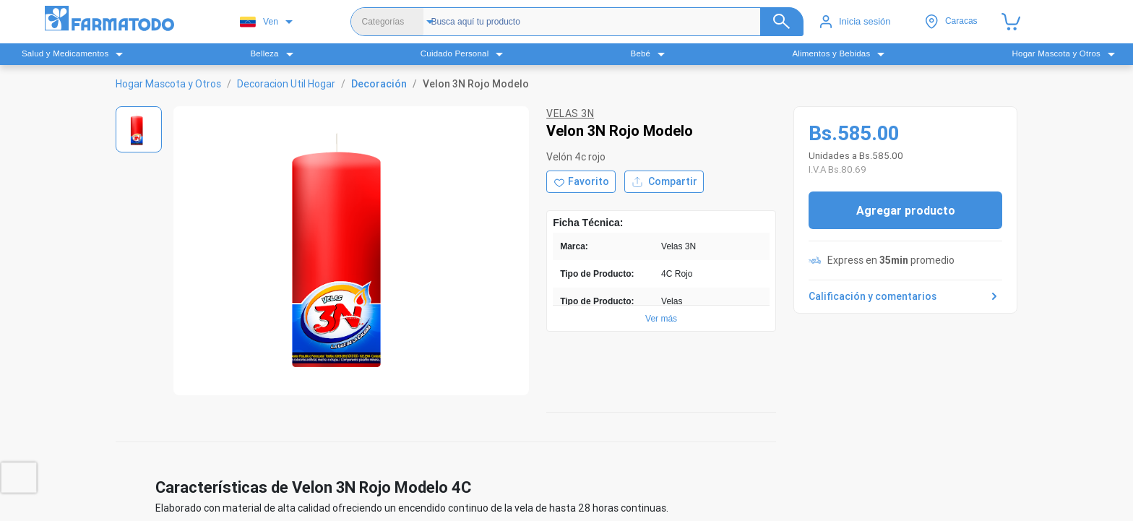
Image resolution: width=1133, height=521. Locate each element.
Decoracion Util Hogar (286, 83)
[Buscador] (604, 21)
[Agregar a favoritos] (581, 182)
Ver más (661, 319)
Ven (259, 22)
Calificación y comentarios (905, 296)
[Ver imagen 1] (139, 129)
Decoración (379, 83)
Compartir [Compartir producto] (664, 182)
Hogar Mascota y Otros (168, 83)
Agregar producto (905, 210)
